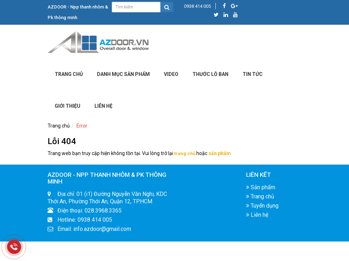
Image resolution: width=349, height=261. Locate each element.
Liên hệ (257, 216)
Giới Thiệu (67, 106)
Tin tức (253, 74)
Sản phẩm (260, 189)
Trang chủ (69, 74)
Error (81, 126)
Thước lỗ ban (210, 74)
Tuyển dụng (262, 207)
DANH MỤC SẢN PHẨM (123, 74)
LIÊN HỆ (103, 106)
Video (171, 74)
